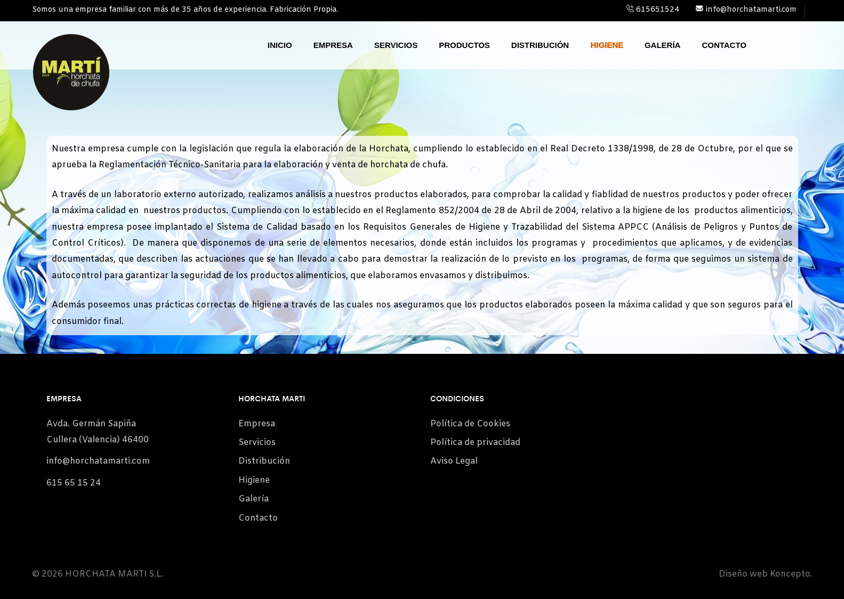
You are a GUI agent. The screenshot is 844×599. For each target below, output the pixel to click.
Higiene (606, 45)
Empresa (333, 45)
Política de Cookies (470, 424)
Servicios (395, 45)
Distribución (540, 45)
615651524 (652, 10)
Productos (464, 45)
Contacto (724, 45)
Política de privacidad (475, 442)
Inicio (280, 45)
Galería (663, 45)
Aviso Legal (454, 461)
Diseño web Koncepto (764, 574)
